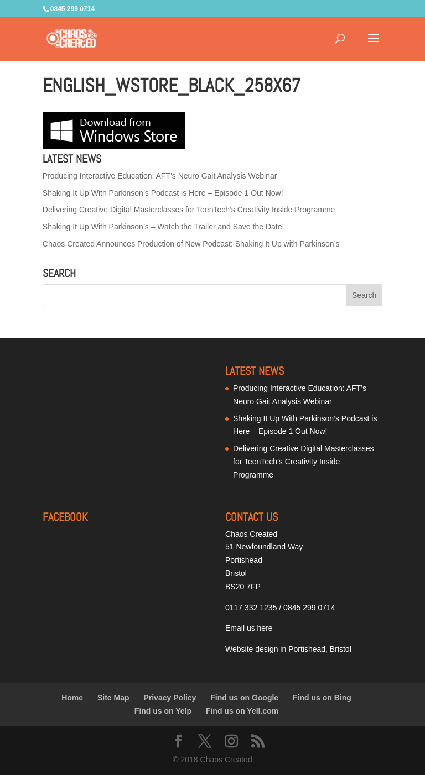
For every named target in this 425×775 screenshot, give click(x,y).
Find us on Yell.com (242, 710)
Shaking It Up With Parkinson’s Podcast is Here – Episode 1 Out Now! (163, 192)
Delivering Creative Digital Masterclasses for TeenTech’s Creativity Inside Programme (189, 209)
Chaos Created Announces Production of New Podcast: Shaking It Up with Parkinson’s (191, 243)
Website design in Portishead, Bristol (288, 649)
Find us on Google (244, 697)
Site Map (113, 697)
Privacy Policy (169, 697)
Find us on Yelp (162, 710)
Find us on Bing (322, 697)
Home (72, 697)
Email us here (249, 628)
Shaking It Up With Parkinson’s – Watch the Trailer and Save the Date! (163, 226)
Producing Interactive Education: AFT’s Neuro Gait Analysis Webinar (160, 175)
